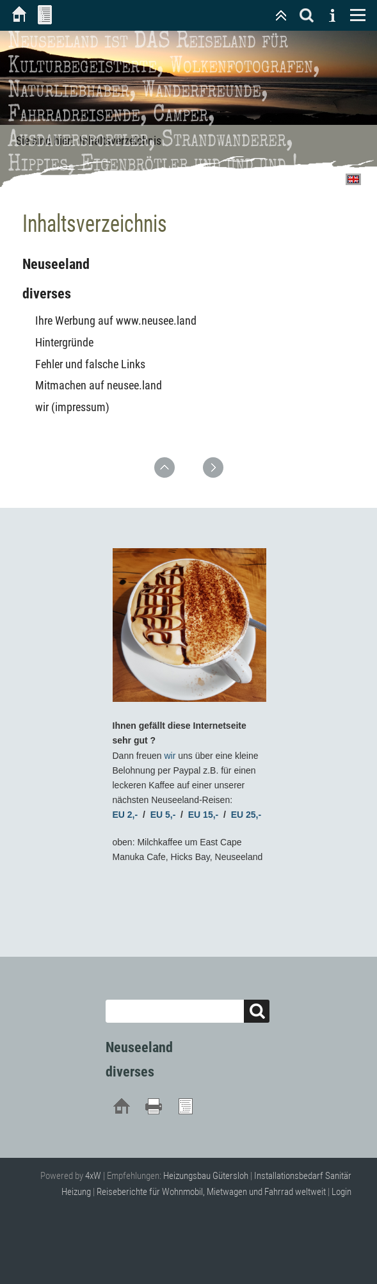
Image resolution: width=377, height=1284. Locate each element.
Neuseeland (56, 264)
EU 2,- (125, 814)
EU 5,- (163, 814)
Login (341, 1192)
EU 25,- (246, 814)
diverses (46, 294)
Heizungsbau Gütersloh (205, 1176)
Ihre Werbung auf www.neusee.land (116, 320)
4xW (93, 1176)
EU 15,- (203, 814)
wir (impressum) (72, 407)
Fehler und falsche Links (90, 364)
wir (169, 756)
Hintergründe (64, 342)
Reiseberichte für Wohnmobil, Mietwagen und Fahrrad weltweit (211, 1192)
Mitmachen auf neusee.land (98, 385)
